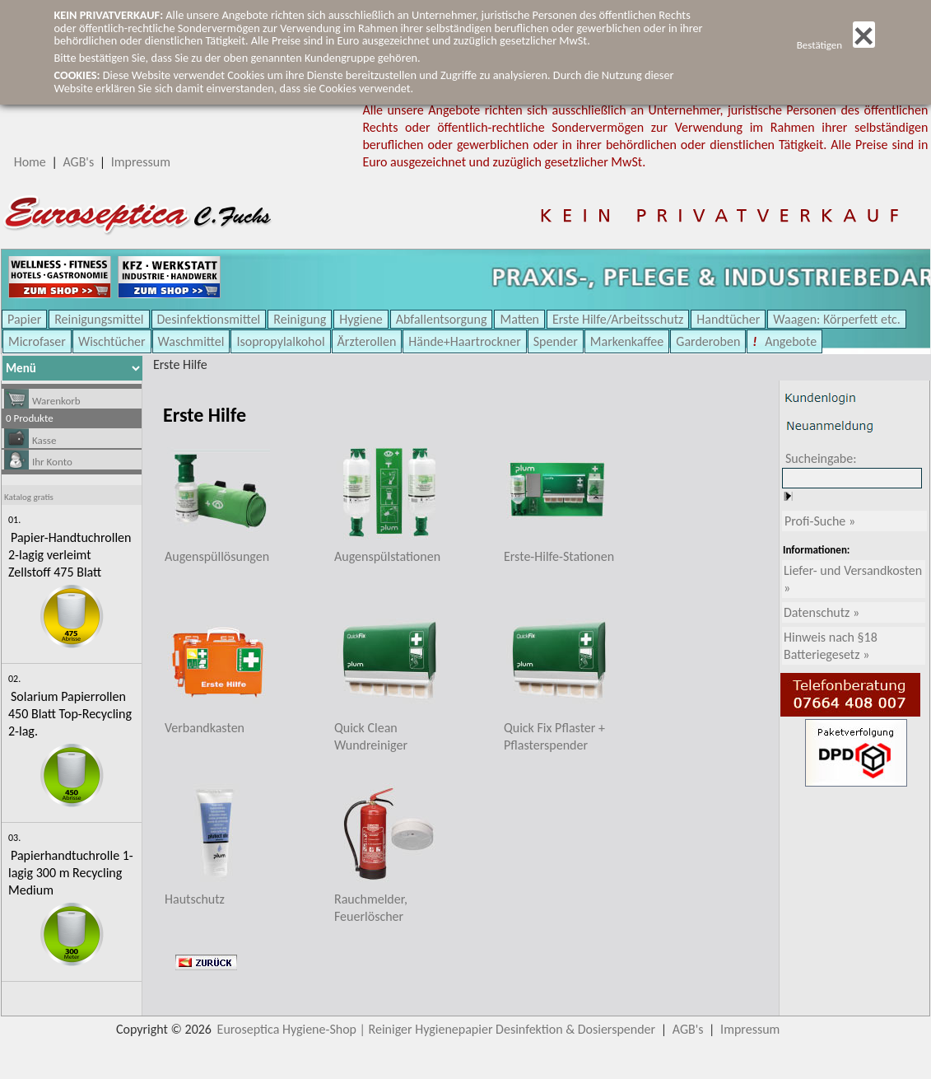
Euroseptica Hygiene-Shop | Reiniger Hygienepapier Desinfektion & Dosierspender (436, 1029)
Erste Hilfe (180, 364)
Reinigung (299, 319)
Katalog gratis (29, 497)
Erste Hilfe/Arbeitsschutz (617, 319)
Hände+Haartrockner (464, 341)
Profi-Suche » (819, 521)
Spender (555, 341)
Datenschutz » (821, 612)
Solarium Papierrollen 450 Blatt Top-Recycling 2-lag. (70, 714)
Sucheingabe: (821, 458)
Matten (519, 319)
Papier (24, 319)
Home (30, 162)
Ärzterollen (367, 341)
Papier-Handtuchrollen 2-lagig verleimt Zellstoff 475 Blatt (69, 555)
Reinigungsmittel (98, 319)
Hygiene (361, 319)
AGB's (78, 162)
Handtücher (728, 319)
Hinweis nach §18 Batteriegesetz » (830, 645)
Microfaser (37, 341)
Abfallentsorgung (441, 319)
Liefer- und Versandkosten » (853, 579)
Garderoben (708, 341)
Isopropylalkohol (280, 341)
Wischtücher (112, 341)
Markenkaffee (626, 341)
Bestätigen (836, 45)
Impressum (140, 162)
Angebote (789, 341)
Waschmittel (191, 341)
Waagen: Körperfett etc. (837, 319)
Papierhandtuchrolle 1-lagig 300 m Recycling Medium (70, 873)
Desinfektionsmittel (209, 319)
